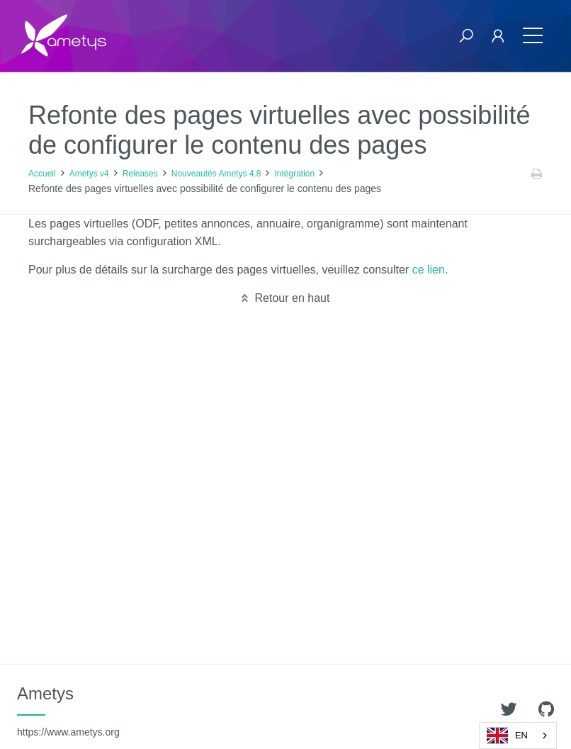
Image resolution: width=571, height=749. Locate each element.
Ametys (68, 711)
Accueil (42, 174)
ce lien (428, 270)
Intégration (294, 174)
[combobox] (518, 735)
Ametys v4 (89, 174)
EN (507, 735)
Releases (140, 174)
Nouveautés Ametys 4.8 (216, 174)
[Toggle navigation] (533, 35)
